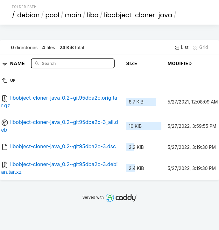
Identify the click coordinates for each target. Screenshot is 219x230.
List (181, 47)
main (73, 15)
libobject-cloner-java (138, 15)
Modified (180, 63)
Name (18, 63)
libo (92, 15)
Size (132, 63)
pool (52, 15)
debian (28, 15)
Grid (200, 47)
